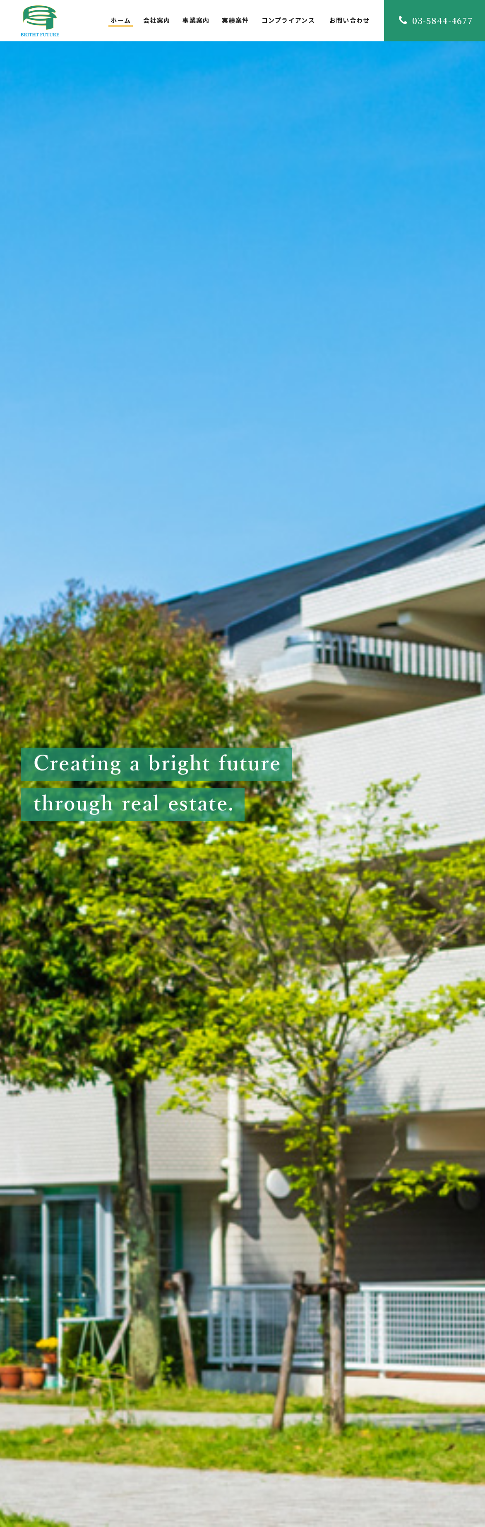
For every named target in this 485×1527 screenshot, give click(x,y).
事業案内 (195, 20)
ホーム (120, 20)
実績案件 (235, 20)
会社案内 (156, 20)
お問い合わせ (349, 20)
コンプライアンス (288, 20)
